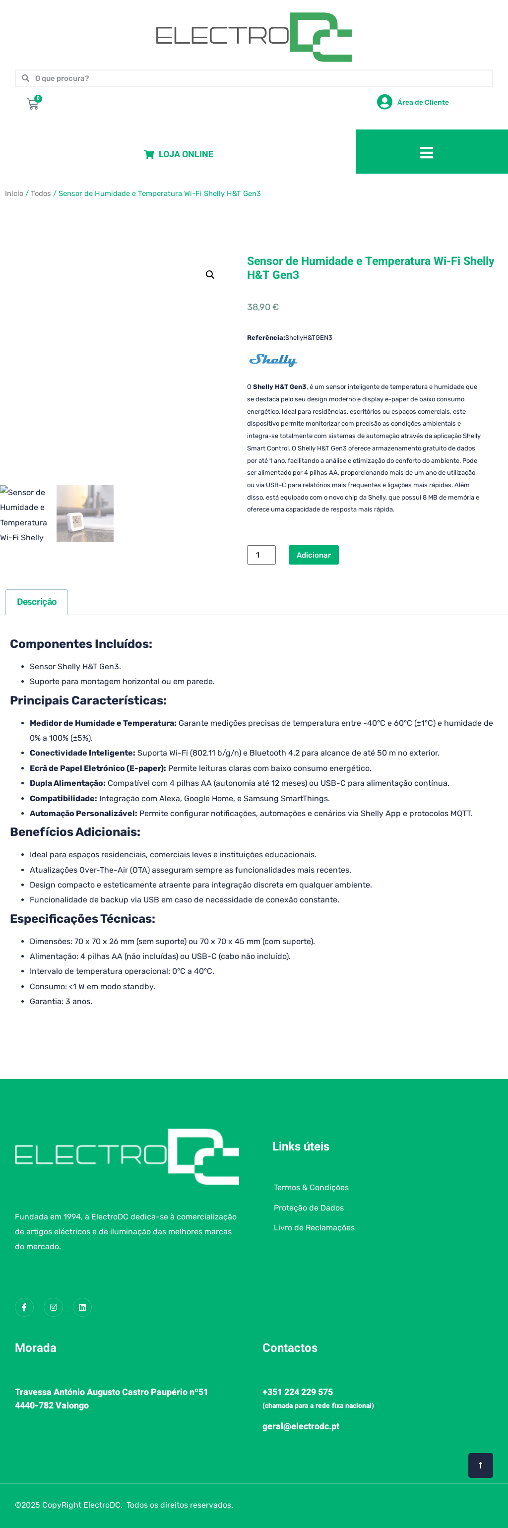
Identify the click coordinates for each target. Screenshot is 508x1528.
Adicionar (314, 555)
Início (14, 193)
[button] (210, 275)
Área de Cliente (423, 102)
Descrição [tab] (37, 601)
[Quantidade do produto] (261, 555)
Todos (41, 193)
